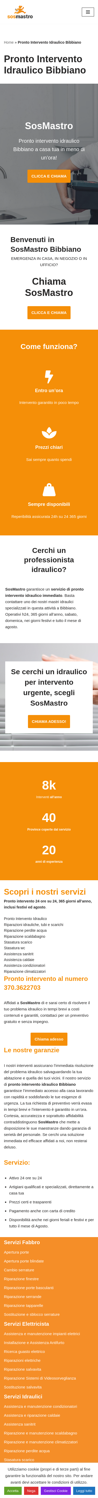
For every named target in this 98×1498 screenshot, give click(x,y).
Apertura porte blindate (24, 1261)
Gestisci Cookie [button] (55, 1491)
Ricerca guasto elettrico (24, 1351)
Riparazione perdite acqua (27, 1451)
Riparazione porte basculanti (29, 1287)
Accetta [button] (13, 1491)
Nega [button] (31, 1491)
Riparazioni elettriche (22, 1360)
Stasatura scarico (19, 1459)
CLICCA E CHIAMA (48, 176)
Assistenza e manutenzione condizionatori (40, 1406)
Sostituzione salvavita (23, 1387)
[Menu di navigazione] (88, 12)
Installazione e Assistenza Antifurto (34, 1342)
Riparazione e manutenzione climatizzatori (41, 1442)
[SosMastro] (19, 12)
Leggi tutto (84, 1491)
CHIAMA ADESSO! (49, 721)
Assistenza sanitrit (20, 1424)
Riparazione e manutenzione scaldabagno (40, 1433)
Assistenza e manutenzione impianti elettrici (42, 1333)
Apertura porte (16, 1252)
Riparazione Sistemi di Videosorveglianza (40, 1378)
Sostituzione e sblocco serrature (32, 1314)
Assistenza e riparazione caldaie (32, 1415)
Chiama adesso (48, 1039)
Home (9, 42)
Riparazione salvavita (22, 1369)
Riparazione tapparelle (23, 1305)
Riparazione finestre (21, 1279)
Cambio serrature (19, 1270)
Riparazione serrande (22, 1296)
